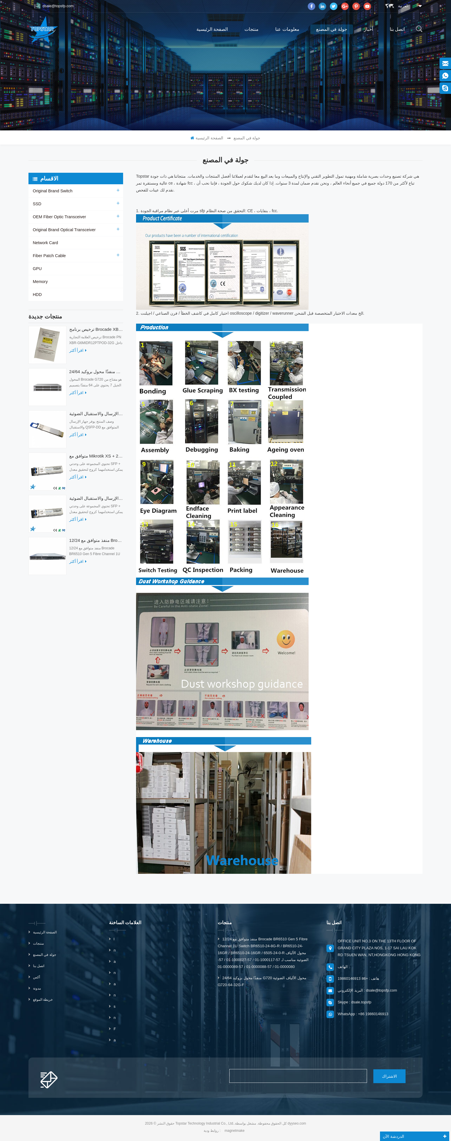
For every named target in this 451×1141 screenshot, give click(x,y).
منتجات (251, 29)
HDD (37, 294)
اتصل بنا (397, 29)
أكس (36, 977)
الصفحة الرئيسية (212, 29)
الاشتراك (384, 1076)
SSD (37, 204)
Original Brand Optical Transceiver (63, 229)
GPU (37, 268)
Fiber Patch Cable (49, 255)
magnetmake (234, 1130)
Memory (40, 281)
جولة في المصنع (331, 29)
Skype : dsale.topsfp (354, 1002)
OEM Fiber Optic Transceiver (59, 216)
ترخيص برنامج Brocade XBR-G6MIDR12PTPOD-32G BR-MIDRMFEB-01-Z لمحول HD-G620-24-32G (96, 332)
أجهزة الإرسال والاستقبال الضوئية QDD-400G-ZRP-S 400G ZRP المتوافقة (96, 416)
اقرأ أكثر (78, 353)
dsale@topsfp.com (54, 6)
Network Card (45, 242)
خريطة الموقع (43, 1000)
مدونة (37, 988)
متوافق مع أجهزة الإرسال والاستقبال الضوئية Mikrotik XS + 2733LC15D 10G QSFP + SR (96, 501)
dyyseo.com (297, 1123)
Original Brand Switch (52, 191)
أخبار (368, 29)
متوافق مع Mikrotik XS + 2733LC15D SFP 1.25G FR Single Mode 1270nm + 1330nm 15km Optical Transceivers (96, 458)
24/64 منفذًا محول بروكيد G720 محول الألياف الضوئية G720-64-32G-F (96, 374)
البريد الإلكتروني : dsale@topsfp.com (367, 990)
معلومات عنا (287, 29)
